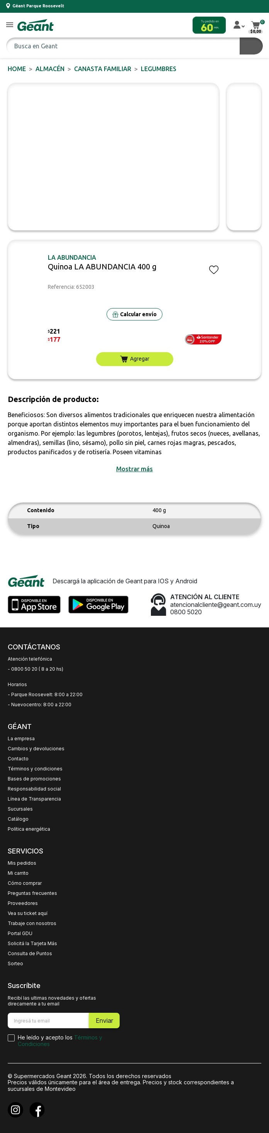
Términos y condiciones (35, 769)
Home (17, 68)
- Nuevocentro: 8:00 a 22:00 (39, 704)
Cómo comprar (25, 883)
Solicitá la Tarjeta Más (32, 943)
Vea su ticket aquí (27, 913)
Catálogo (18, 819)
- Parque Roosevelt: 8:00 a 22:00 (45, 694)
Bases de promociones (34, 779)
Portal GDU (20, 933)
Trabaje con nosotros (32, 923)
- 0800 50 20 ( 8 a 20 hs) (35, 669)
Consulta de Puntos (30, 953)
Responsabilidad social (34, 789)
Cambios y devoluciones (36, 748)
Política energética (29, 829)
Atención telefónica (30, 659)
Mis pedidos (22, 863)
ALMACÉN (50, 68)
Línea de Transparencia (34, 799)
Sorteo (15, 963)
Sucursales (20, 809)
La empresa (21, 738)
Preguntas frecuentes (32, 893)
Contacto (18, 758)
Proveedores (23, 903)
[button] (9, 25)
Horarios (17, 684)
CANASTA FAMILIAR (102, 68)
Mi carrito (18, 873)
